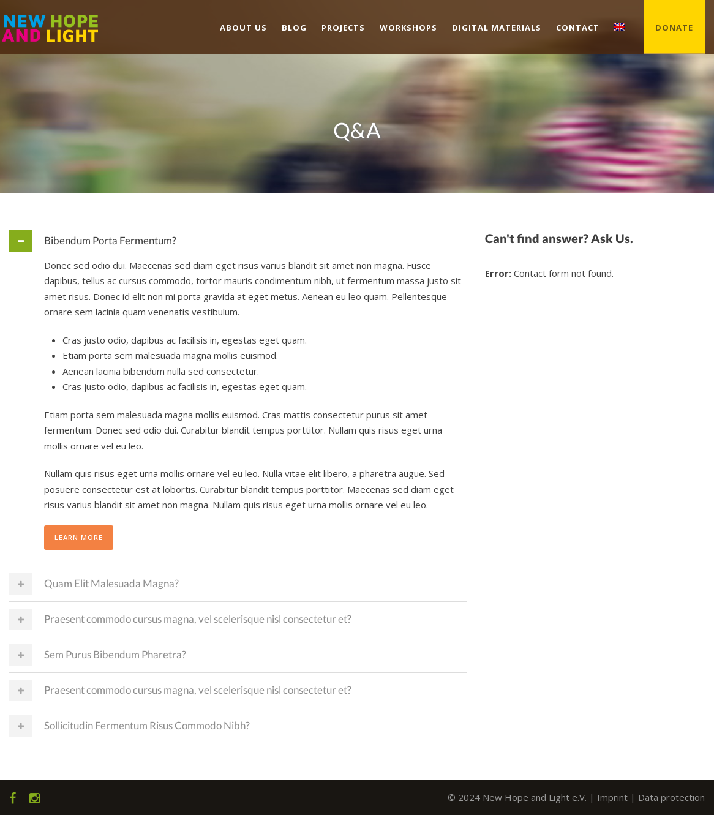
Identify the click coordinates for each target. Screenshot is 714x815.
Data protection (671, 797)
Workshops (408, 27)
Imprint (612, 797)
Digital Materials (496, 27)
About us (243, 27)
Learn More (78, 537)
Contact (577, 27)
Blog (294, 27)
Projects (343, 27)
